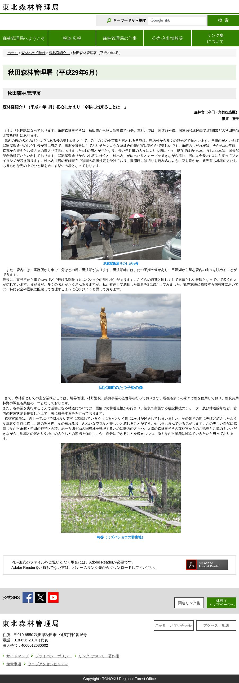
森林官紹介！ (59, 53)
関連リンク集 (189, 603)
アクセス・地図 (216, 625)
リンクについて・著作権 (98, 656)
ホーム (12, 53)
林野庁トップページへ (221, 602)
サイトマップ (17, 656)
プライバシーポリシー (53, 656)
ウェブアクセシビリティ (48, 664)
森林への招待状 (33, 53)
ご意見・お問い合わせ (173, 625)
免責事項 (13, 664)
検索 (223, 20)
